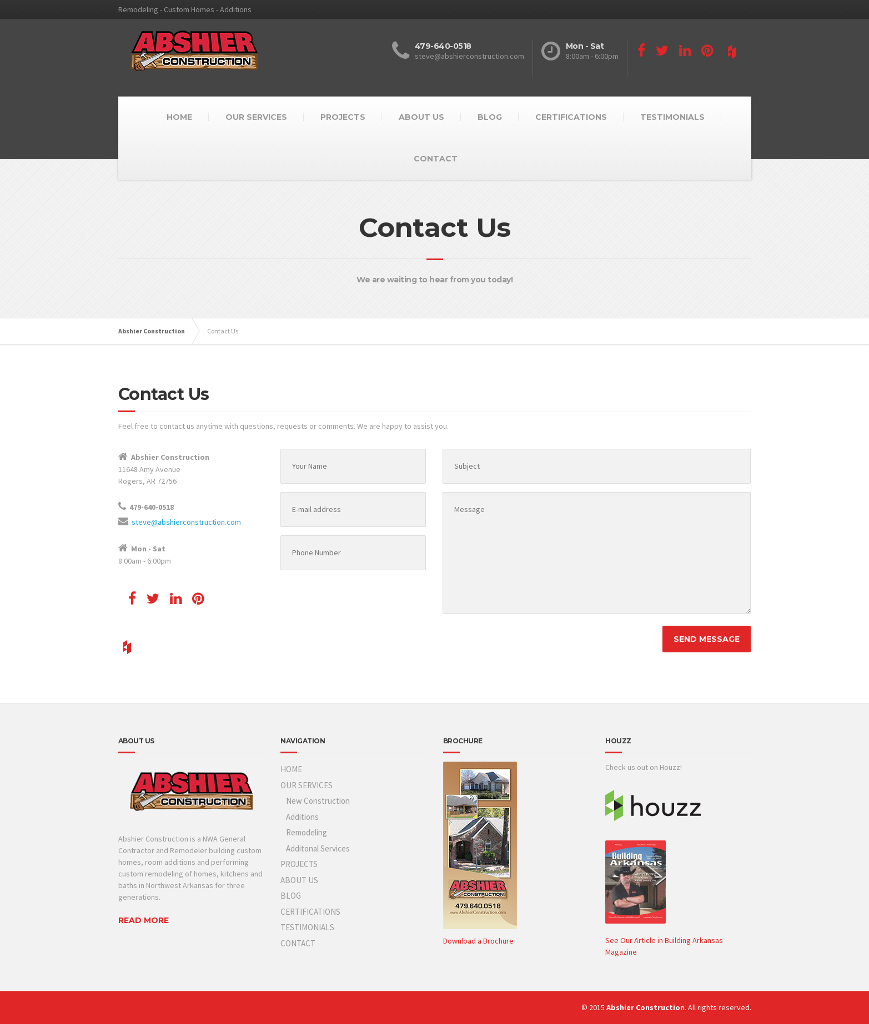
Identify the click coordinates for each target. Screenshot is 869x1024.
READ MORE (143, 920)
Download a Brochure (478, 941)
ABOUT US (421, 117)
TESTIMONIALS (672, 117)
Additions (302, 817)
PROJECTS (342, 117)
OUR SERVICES (256, 117)
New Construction (318, 800)
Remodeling (306, 832)
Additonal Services (318, 848)
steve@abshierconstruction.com (186, 522)
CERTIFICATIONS (571, 117)
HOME (179, 117)
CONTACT (436, 159)
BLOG (490, 117)
